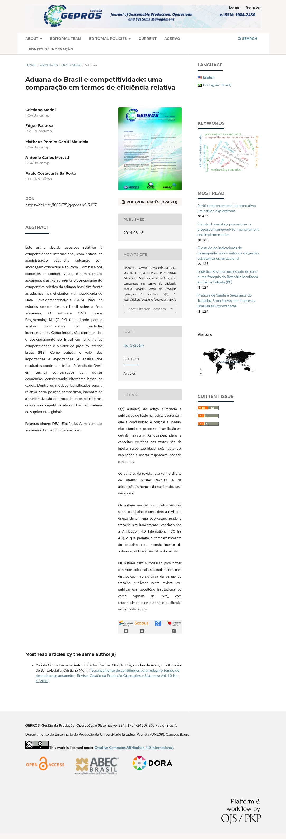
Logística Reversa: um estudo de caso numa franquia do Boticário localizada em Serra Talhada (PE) (228, 276)
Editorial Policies (108, 38)
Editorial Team (65, 38)
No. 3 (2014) (71, 65)
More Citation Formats (146, 309)
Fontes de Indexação (51, 49)
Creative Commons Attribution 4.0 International (133, 747)
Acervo (172, 38)
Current (148, 38)
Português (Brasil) (217, 85)
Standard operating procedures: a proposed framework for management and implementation (228, 229)
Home (31, 65)
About (32, 38)
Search (247, 38)
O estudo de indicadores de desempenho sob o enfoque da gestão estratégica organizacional (228, 252)
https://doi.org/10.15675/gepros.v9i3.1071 (61, 205)
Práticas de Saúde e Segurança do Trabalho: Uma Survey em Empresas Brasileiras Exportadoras (226, 300)
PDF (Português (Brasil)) (151, 202)
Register (253, 7)
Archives (49, 65)
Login (234, 7)
